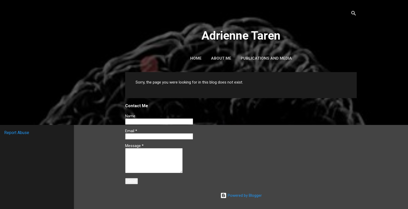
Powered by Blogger (241, 195)
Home (196, 58)
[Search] (353, 14)
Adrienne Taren (240, 35)
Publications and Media (266, 58)
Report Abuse (16, 132)
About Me (221, 58)
